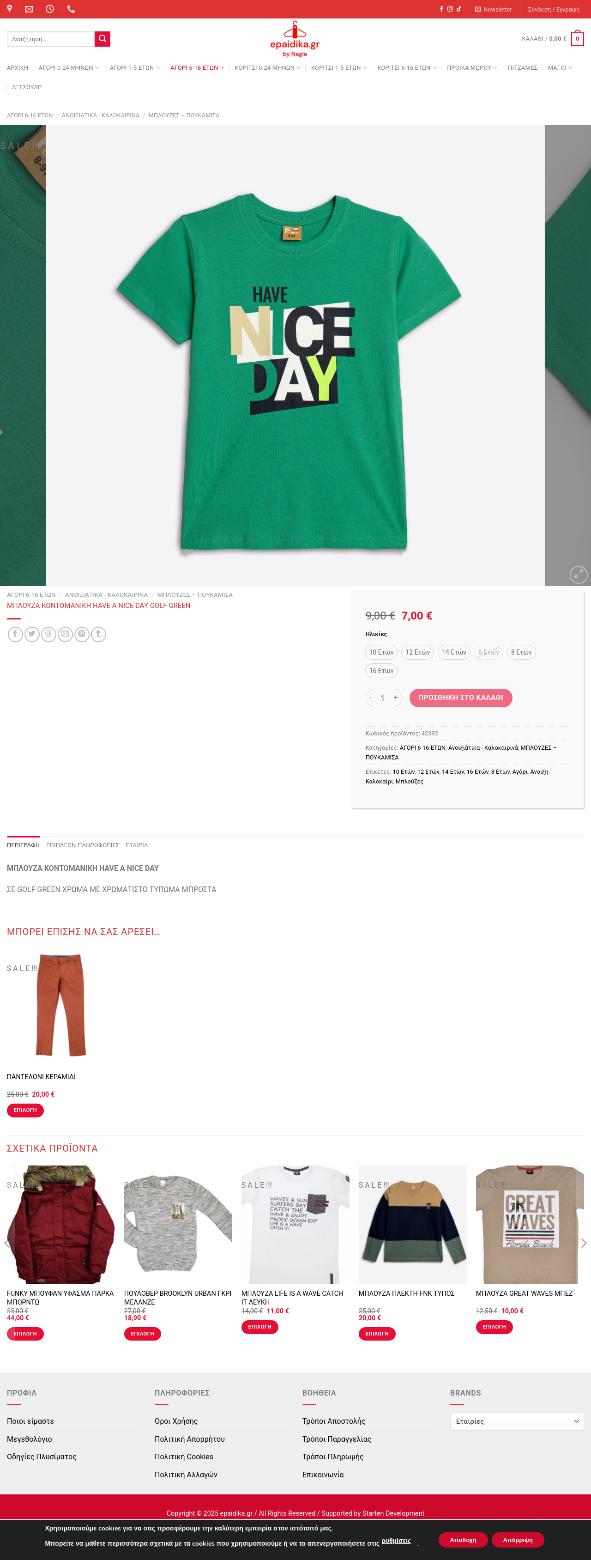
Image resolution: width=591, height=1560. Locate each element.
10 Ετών (404, 771)
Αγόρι (520, 771)
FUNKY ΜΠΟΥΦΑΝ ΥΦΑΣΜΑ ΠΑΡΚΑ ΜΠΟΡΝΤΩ (60, 1298)
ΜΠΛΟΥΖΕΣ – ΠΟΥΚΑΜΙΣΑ (184, 115)
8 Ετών (500, 771)
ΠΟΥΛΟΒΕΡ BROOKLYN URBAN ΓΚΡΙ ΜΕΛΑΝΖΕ (178, 1298)
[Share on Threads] (48, 634)
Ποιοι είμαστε (30, 1421)
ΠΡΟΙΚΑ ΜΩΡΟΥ (472, 67)
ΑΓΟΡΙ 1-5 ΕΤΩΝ (135, 67)
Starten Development (393, 1514)
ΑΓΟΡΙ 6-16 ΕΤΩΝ (197, 67)
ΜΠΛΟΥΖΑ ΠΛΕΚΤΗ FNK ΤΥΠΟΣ (407, 1294)
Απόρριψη (521, 1540)
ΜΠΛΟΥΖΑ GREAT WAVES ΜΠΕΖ (524, 1294)
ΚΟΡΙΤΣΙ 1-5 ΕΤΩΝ (339, 67)
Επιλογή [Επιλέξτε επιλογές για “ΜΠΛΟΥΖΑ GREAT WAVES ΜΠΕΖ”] (494, 1326)
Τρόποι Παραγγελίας (336, 1439)
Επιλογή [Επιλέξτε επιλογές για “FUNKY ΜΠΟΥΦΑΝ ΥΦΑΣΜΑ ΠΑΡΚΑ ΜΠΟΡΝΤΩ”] (25, 1333)
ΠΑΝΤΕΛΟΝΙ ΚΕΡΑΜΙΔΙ (41, 1077)
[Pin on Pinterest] (82, 634)
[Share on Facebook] (15, 634)
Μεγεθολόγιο (29, 1439)
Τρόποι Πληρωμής (333, 1456)
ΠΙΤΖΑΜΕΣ (522, 67)
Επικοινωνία (323, 1474)
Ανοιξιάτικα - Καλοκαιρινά (101, 115)
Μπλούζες (409, 781)
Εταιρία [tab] (137, 845)
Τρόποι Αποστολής (333, 1421)
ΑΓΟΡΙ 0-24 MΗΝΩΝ (69, 67)
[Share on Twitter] (32, 634)
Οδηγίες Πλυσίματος (42, 1456)
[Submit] (102, 39)
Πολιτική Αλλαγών (186, 1474)
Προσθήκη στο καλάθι (460, 697)
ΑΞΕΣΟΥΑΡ (27, 87)
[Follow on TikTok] (459, 9)
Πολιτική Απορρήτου (190, 1439)
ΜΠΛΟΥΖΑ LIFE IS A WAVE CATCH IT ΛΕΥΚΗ (292, 1298)
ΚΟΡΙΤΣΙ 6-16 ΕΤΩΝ (406, 67)
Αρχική (17, 67)
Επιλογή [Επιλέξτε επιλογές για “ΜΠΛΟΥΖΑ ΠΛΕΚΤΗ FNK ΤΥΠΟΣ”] (377, 1333)
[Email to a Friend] (65, 634)
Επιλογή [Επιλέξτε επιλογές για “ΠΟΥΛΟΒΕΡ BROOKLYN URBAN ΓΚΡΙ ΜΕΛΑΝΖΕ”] (142, 1333)
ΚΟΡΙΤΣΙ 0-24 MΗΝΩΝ (268, 67)
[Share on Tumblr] (98, 634)
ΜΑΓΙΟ (560, 67)
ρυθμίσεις (389, 1540)
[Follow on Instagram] (450, 9)
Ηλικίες (376, 634)
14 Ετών (453, 771)
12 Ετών (428, 771)
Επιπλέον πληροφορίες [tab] (83, 845)
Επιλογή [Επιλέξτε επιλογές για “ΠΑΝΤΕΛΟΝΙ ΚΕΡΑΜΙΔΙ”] (25, 1110)
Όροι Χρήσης (176, 1421)
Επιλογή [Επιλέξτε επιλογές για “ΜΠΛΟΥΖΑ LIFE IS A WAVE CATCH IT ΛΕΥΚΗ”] (259, 1326)
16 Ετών (477, 771)
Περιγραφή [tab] (23, 845)
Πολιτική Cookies (184, 1456)
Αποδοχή (459, 1540)
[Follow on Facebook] (441, 9)
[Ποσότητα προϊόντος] (382, 698)
